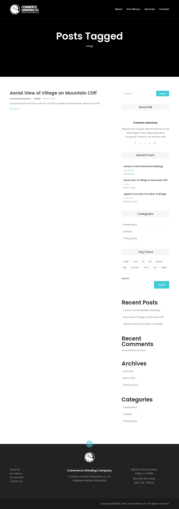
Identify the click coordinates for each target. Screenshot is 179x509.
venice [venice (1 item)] (146, 267)
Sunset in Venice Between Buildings (143, 166)
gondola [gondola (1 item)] (159, 261)
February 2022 (130, 384)
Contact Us (16, 481)
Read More (15, 109)
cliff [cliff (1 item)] (150, 261)
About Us (15, 469)
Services (150, 9)
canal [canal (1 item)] (135, 261)
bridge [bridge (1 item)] (126, 261)
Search (125, 278)
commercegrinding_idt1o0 (20, 98)
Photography (128, 170)
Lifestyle (37, 98)
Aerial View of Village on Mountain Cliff (54, 93)
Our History (133, 9)
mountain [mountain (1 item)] (135, 267)
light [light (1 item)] (125, 267)
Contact (164, 9)
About (119, 9)
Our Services (17, 477)
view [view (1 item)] (155, 267)
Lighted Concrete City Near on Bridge (144, 194)
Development (128, 198)
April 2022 (128, 371)
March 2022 (129, 378)
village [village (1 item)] (164, 267)
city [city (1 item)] (143, 261)
